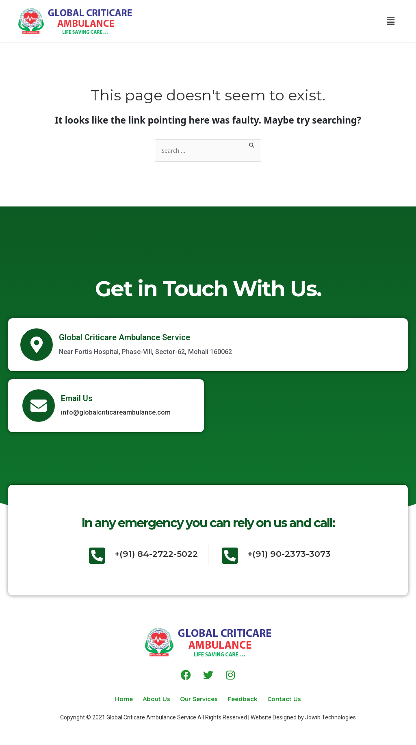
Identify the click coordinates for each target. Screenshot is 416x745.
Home (114, 698)
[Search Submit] (257, 144)
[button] (391, 20)
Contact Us (294, 698)
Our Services (199, 698)
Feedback (247, 698)
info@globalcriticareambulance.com (116, 413)
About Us (151, 698)
